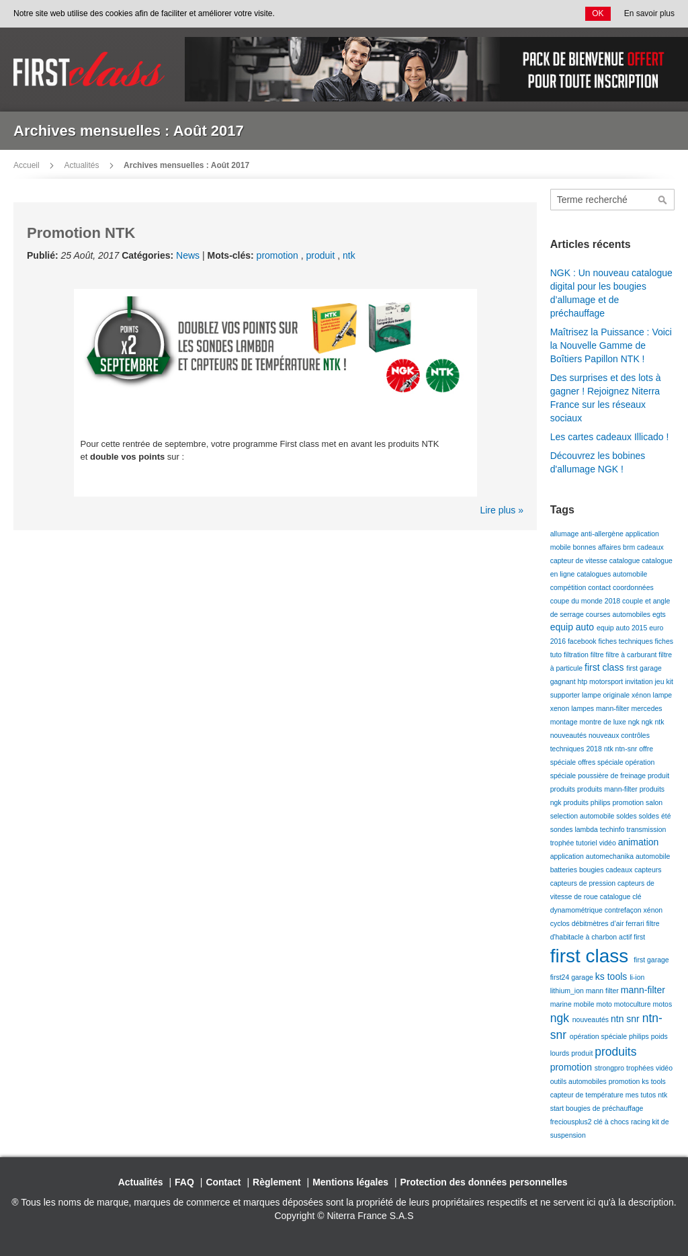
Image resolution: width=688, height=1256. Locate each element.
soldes (627, 816)
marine (562, 1004)
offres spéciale (601, 762)
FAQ (184, 1182)
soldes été (655, 816)
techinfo (613, 829)
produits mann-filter (608, 789)
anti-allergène (603, 534)
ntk (349, 255)
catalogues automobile (611, 574)
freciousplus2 (572, 1122)
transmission (646, 829)
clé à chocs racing (622, 1122)
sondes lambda (575, 829)
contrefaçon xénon (633, 910)
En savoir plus (649, 13)
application (568, 856)
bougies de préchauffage (604, 1108)
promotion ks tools (637, 1081)
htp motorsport (602, 681)
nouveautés (569, 735)
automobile (653, 856)
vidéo (608, 843)
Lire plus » (501, 510)
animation (638, 842)
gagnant (564, 681)
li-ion (637, 977)
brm (630, 547)
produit (322, 255)
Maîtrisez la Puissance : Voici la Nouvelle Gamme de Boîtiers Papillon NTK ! (611, 345)
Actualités (81, 165)
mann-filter (614, 708)
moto (605, 1004)
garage (583, 977)
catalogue (625, 560)
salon (654, 802)
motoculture (633, 1004)
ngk (635, 722)
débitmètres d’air (599, 923)
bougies (592, 870)
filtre (598, 655)
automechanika (611, 856)
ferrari (636, 923)
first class (605, 667)
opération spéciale (599, 1036)
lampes (583, 708)
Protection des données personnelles (484, 1182)
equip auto (573, 627)
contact (600, 587)
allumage (565, 534)
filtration (577, 655)
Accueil (26, 165)
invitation (639, 681)
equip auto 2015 (623, 628)
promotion (279, 255)
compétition (569, 587)
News (188, 255)
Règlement (277, 1182)
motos (663, 1004)
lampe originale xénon (617, 695)
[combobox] (612, 199)
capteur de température (588, 1095)
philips (640, 1036)
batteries (564, 870)
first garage (644, 668)
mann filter (603, 991)
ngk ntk (653, 722)
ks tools (612, 976)
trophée (563, 843)
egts (659, 614)
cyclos (561, 923)
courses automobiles (619, 614)
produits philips (588, 802)
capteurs (647, 870)
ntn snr (626, 1018)
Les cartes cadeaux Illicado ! (609, 436)
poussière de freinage (613, 775)
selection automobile (583, 816)
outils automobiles (579, 1081)
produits (563, 789)
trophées (641, 1068)
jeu (660, 681)
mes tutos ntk (646, 1095)
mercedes (646, 708)
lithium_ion (568, 991)
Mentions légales (350, 1182)
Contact (223, 1182)
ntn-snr (627, 749)
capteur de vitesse (579, 560)
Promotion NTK (81, 232)
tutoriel (587, 843)
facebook (583, 641)
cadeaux (650, 547)
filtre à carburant (632, 655)
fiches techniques (627, 641)
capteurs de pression (583, 883)
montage (565, 722)
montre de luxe (603, 722)
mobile (585, 1004)
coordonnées (633, 587)
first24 (561, 977)
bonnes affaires (598, 547)
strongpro (610, 1068)
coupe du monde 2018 (586, 601)
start (558, 1108)
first (639, 937)
